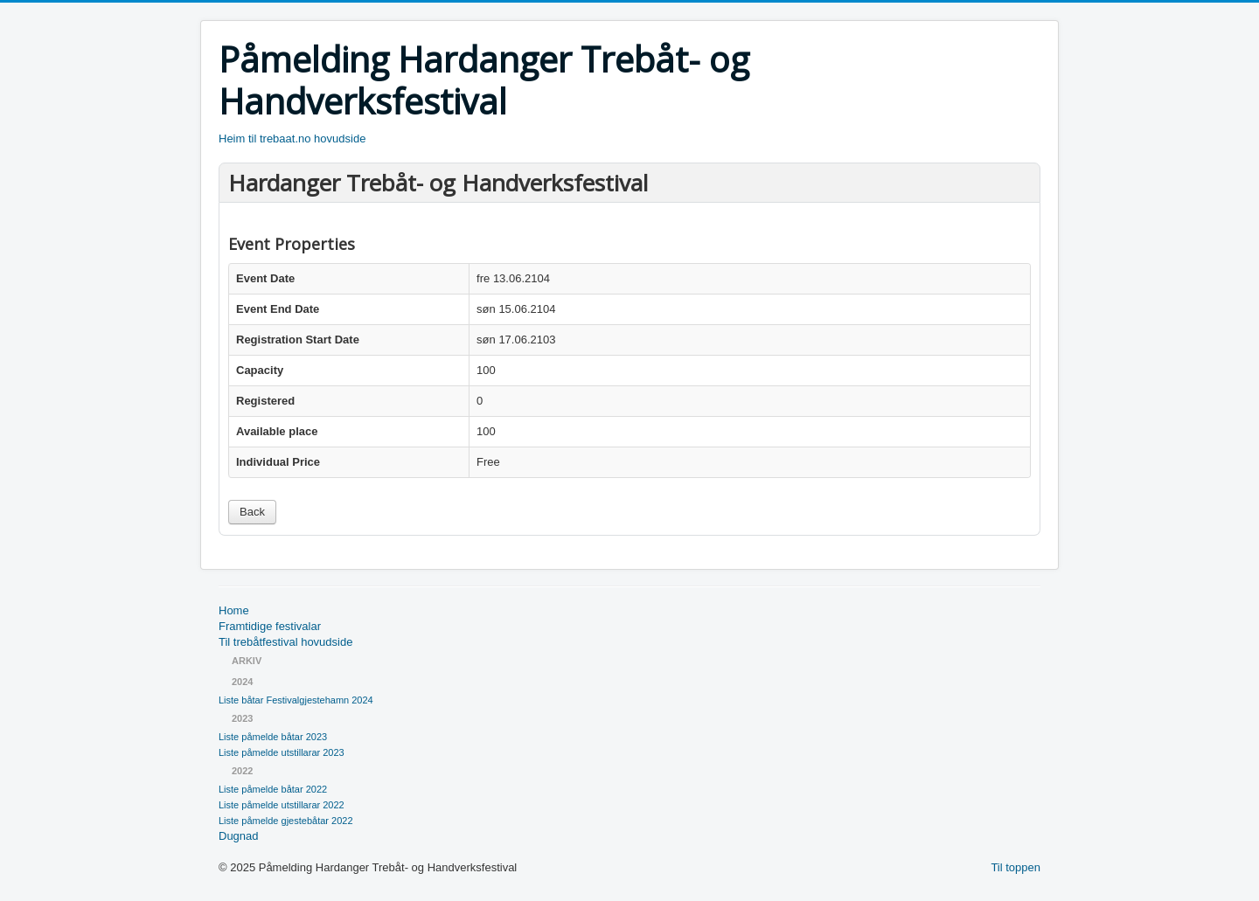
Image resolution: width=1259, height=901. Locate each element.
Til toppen (1015, 867)
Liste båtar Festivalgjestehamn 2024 (296, 700)
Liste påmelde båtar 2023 (273, 736)
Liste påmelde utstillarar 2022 (281, 805)
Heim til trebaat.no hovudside (292, 138)
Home (234, 610)
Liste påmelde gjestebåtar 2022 (286, 820)
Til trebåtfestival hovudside (285, 641)
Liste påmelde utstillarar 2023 (281, 752)
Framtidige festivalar (270, 626)
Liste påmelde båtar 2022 (273, 789)
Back (252, 511)
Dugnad (239, 835)
